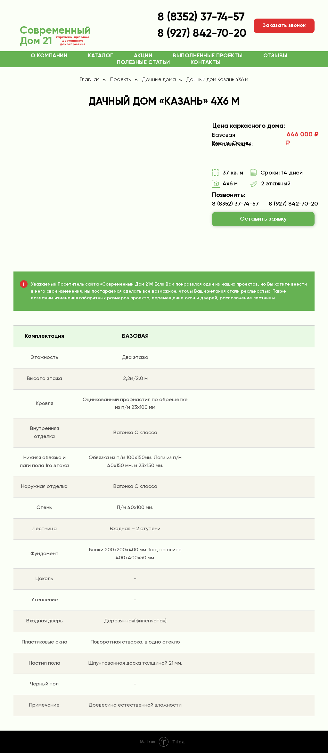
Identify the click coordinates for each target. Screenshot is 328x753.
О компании (49, 56)
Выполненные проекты (208, 56)
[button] (284, 26)
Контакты (206, 62)
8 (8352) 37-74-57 (201, 17)
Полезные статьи (143, 62)
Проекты (121, 79)
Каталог (100, 56)
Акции (143, 56)
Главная (90, 79)
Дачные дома (159, 79)
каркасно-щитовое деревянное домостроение (72, 41)
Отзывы (275, 56)
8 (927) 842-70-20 (293, 204)
